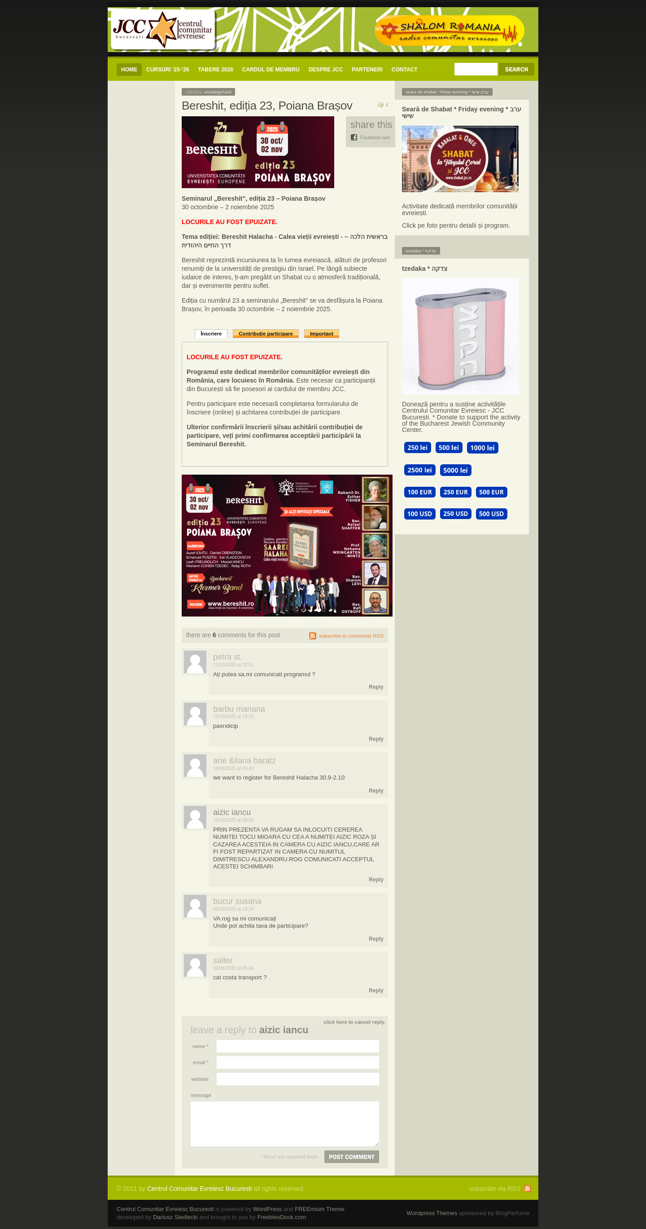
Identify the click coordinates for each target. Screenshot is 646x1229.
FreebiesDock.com (282, 1217)
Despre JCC (326, 69)
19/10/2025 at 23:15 (233, 716)
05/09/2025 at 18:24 (233, 909)
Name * (200, 1046)
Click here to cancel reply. (354, 1022)
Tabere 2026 (215, 69)
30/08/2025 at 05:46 (233, 968)
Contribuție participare (266, 333)
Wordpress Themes (432, 1213)
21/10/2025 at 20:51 (233, 664)
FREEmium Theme (319, 1209)
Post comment (351, 1156)
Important (321, 333)
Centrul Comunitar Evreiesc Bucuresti (199, 1188)
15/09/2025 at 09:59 (233, 820)
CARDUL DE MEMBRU (271, 69)
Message (200, 1095)
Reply (376, 687)
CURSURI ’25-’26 (167, 69)
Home (129, 69)
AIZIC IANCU (232, 812)
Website (200, 1079)
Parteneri (367, 69)
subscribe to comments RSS (351, 636)
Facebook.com (375, 137)
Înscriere (211, 333)
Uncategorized (217, 91)
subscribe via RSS (494, 1188)
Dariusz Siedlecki (175, 1217)
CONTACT (405, 69)
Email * (201, 1062)
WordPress (267, 1209)
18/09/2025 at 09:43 (233, 768)
